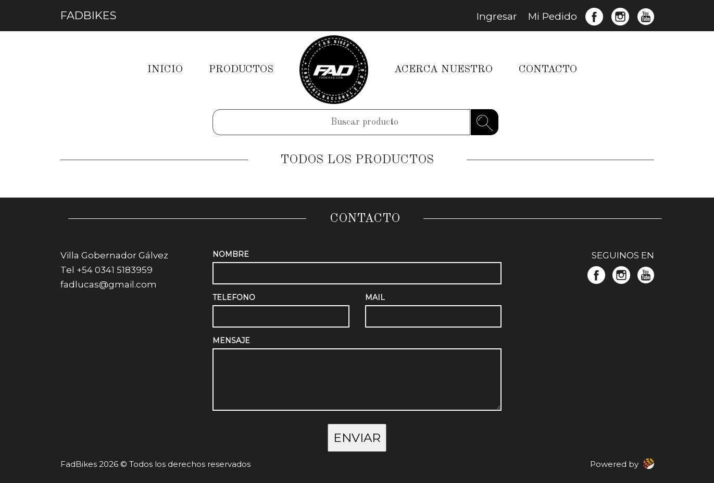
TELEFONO (233, 297)
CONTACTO (548, 69)
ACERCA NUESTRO (443, 69)
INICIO (165, 69)
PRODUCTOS (241, 69)
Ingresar (497, 16)
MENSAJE (231, 340)
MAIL (375, 297)
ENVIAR (357, 437)
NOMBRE (230, 254)
